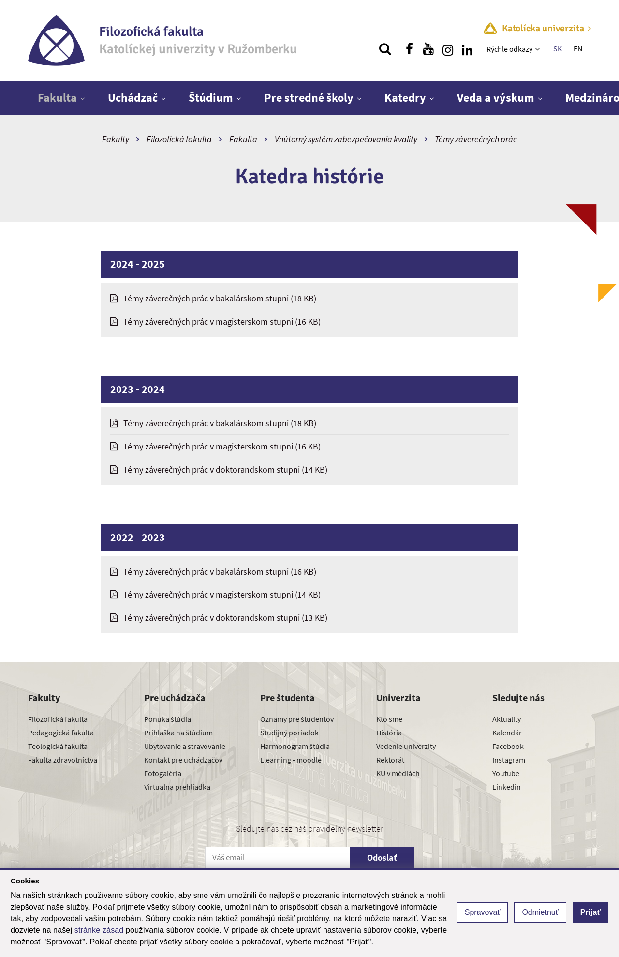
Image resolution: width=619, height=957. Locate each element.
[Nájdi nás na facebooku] (409, 49)
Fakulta (57, 97)
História (389, 732)
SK (557, 48)
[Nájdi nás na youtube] (428, 49)
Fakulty (115, 139)
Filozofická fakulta (179, 139)
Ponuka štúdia (167, 719)
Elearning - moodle (291, 759)
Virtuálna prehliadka (177, 787)
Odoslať (382, 857)
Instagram (508, 759)
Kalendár (507, 732)
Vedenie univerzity (406, 746)
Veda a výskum (495, 97)
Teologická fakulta (58, 746)
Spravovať (483, 912)
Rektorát (390, 759)
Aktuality (506, 719)
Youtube (505, 773)
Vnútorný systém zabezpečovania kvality (346, 139)
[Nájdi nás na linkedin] (467, 49)
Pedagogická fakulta (61, 732)
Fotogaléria (162, 773)
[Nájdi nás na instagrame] (447, 49)
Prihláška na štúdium (178, 732)
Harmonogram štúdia (295, 746)
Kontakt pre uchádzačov (183, 759)
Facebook (508, 746)
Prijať (590, 912)
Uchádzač (133, 97)
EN (578, 48)
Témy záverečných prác (476, 139)
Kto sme (389, 719)
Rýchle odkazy (509, 49)
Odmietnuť (540, 912)
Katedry (405, 97)
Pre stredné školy (309, 97)
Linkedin (506, 787)
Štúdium (211, 97)
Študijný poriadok (289, 732)
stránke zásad (99, 930)
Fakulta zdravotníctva (62, 759)
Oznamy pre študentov (297, 719)
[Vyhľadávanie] (385, 49)
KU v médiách (398, 773)
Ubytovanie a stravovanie (184, 746)
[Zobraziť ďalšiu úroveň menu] (538, 49)
